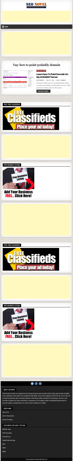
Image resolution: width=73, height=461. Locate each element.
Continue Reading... (44, 91)
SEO (3, 444)
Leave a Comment (61, 80)
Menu (6, 26)
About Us (5, 412)
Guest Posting (7, 419)
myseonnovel (40, 80)
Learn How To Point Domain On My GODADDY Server (52, 76)
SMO (4, 448)
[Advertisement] (36, 16)
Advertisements (8, 416)
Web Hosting (41, 71)
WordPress (6, 436)
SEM (4, 451)
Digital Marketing (8, 440)
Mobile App (6, 429)
